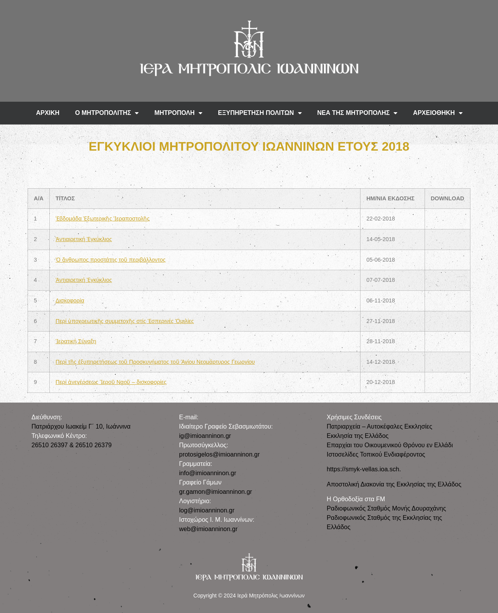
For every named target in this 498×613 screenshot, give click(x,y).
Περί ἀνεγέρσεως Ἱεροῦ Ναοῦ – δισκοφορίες (111, 382)
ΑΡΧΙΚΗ (47, 112)
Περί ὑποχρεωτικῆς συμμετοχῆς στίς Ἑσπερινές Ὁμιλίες (125, 321)
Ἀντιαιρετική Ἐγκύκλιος (84, 239)
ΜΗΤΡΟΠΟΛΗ (178, 113)
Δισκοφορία (70, 300)
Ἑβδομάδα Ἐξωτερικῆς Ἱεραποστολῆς (103, 218)
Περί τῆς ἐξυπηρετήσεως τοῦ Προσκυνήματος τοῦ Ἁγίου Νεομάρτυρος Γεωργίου (155, 362)
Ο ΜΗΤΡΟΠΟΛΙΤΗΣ (107, 113)
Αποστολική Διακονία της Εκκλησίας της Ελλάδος (394, 484)
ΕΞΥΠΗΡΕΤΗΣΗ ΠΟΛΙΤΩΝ (260, 113)
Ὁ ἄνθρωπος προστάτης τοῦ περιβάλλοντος (110, 260)
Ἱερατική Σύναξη (76, 341)
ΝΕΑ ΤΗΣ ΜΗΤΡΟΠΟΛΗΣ (357, 113)
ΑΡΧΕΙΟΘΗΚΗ (438, 113)
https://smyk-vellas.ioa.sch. (364, 469)
